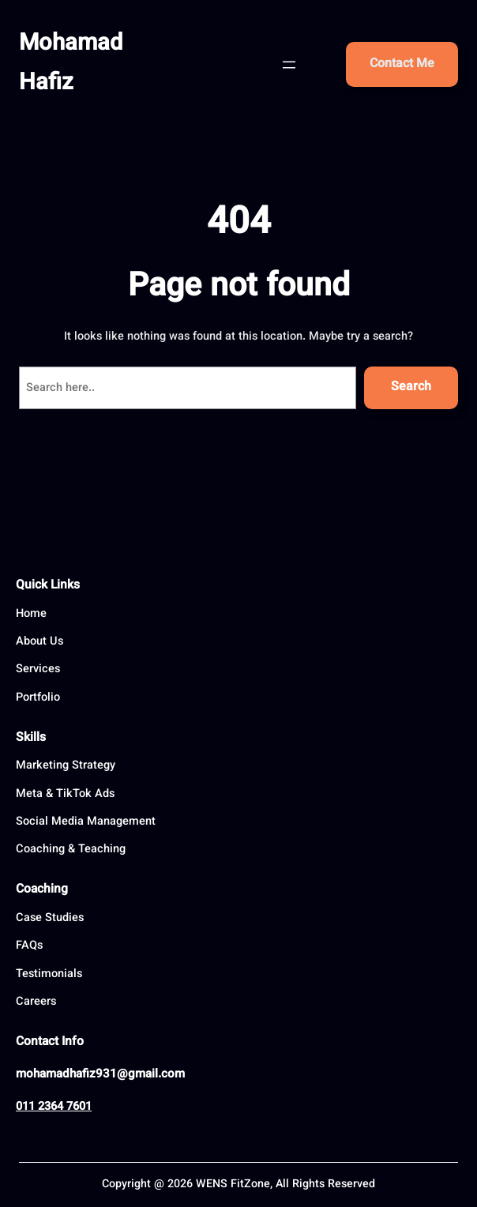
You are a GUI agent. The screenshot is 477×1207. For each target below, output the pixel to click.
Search (411, 387)
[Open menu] (289, 64)
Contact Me (402, 64)
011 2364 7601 (54, 1107)
